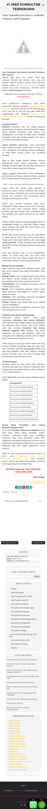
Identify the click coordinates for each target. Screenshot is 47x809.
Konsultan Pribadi (18, 631)
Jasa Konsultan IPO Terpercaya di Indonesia (22, 660)
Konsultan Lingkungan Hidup (24, 619)
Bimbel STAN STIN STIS (15, 703)
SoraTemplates (18, 791)
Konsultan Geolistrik (12, 22)
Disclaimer (32, 796)
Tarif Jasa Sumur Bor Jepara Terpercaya (20, 682)
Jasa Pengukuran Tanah (21, 596)
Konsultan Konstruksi (20, 615)
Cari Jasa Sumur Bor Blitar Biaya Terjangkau (22, 699)
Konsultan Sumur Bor (20, 640)
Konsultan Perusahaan (21, 627)
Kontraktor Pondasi (19, 644)
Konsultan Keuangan (20, 612)
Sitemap (28, 802)
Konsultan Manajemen (20, 623)
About (23, 786)
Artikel (14, 589)
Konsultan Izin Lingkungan (22, 608)
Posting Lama (38, 543)
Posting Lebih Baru (9, 543)
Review (14, 648)
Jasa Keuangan (17, 593)
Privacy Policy (22, 796)
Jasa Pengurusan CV (20, 600)
